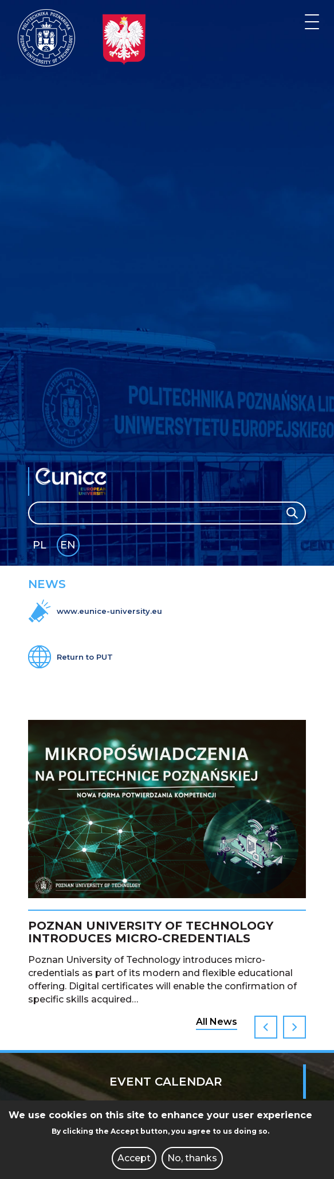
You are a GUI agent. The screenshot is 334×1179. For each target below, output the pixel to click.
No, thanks (192, 1158)
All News (216, 1021)
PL (39, 545)
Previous (265, 1027)
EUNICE (74, 481)
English (69, 547)
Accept (134, 1158)
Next (294, 1027)
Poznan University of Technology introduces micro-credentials (150, 932)
